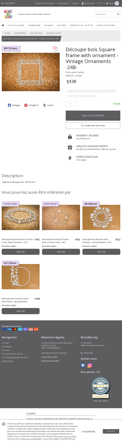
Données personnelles (50, 361)
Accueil (7, 33)
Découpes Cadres (54, 33)
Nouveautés (7, 361)
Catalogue (6, 346)
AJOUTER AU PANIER (93, 115)
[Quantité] (71, 104)
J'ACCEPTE (111, 431)
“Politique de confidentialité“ (31, 439)
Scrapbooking (20, 33)
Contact (75, 3)
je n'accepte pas (88, 431)
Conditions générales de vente (15, 357)
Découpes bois (36, 33)
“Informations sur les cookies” (65, 436)
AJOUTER (21, 251)
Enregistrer (31, 105)
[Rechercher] (118, 14)
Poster (48, 105)
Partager (14, 105)
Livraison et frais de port (12, 354)
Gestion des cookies (49, 357)
